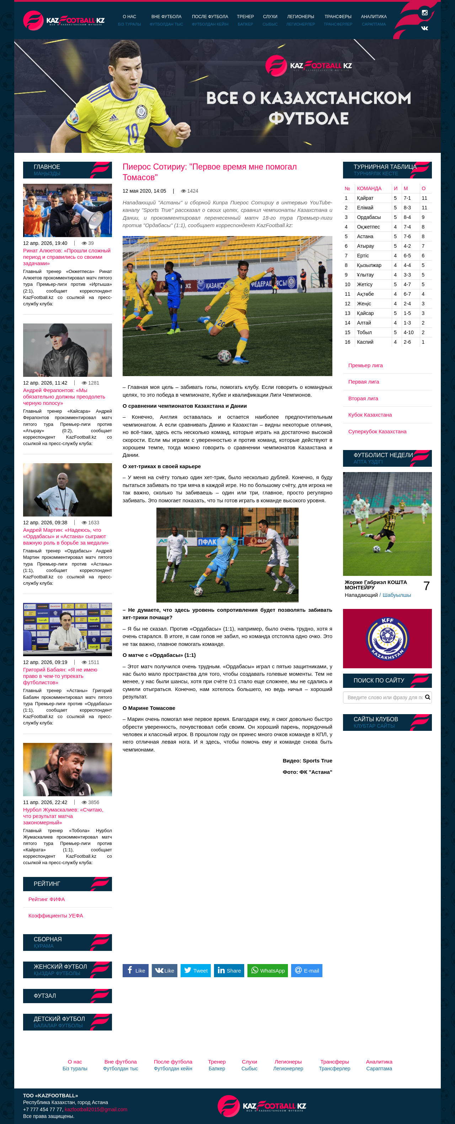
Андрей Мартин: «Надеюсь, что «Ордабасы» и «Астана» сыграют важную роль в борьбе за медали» (66, 536)
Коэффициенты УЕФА (55, 915)
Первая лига (363, 382)
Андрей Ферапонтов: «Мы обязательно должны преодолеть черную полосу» (64, 396)
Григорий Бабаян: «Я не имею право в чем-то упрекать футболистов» (60, 676)
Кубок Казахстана (370, 415)
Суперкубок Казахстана (377, 431)
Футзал (45, 996)
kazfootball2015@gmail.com (96, 1109)
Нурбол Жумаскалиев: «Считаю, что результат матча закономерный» (63, 816)
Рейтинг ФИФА (46, 899)
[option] (227, 96)
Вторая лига (363, 398)
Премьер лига (365, 365)
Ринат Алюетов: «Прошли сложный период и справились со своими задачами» (67, 256)
